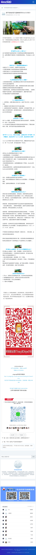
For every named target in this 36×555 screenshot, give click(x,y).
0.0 (9, 509)
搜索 (33, 456)
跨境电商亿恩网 (14, 552)
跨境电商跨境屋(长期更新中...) (11, 7)
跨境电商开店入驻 (21, 552)
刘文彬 (10, 538)
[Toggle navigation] (33, 2)
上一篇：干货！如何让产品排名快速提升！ (12, 441)
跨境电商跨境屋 (18, 469)
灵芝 (9, 542)
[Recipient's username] (16, 456)
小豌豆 (10, 513)
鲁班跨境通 (27, 552)
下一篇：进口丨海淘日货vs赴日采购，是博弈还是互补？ (16, 438)
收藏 (21, 435)
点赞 (12, 435)
